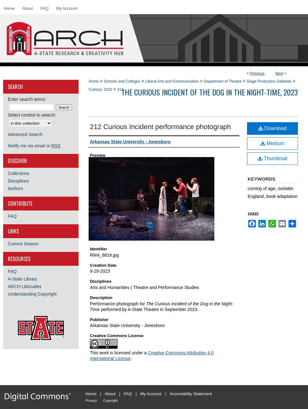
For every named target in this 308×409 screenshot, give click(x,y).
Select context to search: (32, 114)
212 (120, 89)
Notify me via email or (34, 145)
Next (279, 73)
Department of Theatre (223, 81)
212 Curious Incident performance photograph (160, 127)
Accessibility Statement (191, 393)
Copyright (110, 400)
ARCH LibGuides (24, 286)
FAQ (12, 216)
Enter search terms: (27, 99)
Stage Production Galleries (269, 81)
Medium (272, 143)
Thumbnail (272, 158)
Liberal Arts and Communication (172, 81)
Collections (18, 173)
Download (272, 128)
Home (94, 81)
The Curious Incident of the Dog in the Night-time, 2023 (209, 92)
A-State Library (22, 278)
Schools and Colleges (122, 81)
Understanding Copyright (32, 294)
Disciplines (18, 180)
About (110, 393)
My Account (151, 393)
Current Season (23, 243)
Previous (257, 73)
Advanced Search (25, 134)
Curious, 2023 (100, 89)
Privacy (91, 400)
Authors (15, 188)
